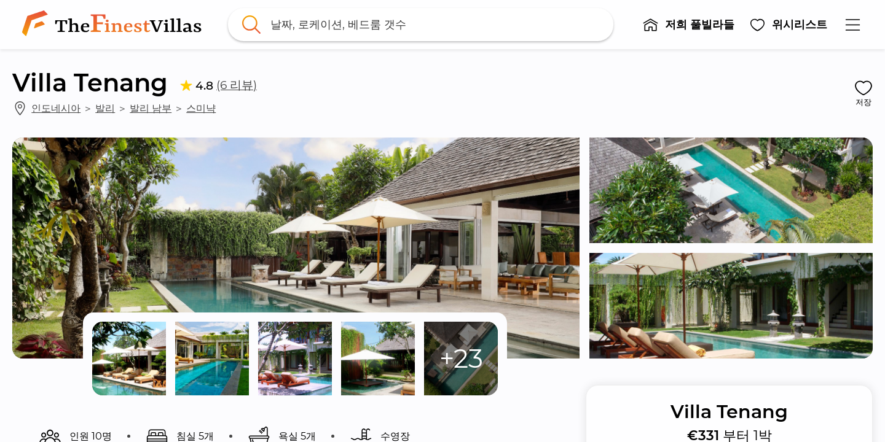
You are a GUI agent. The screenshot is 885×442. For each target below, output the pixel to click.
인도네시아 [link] (56, 108)
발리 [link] (105, 108)
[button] (688, 24)
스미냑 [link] (201, 108)
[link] (114, 24)
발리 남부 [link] (150, 108)
